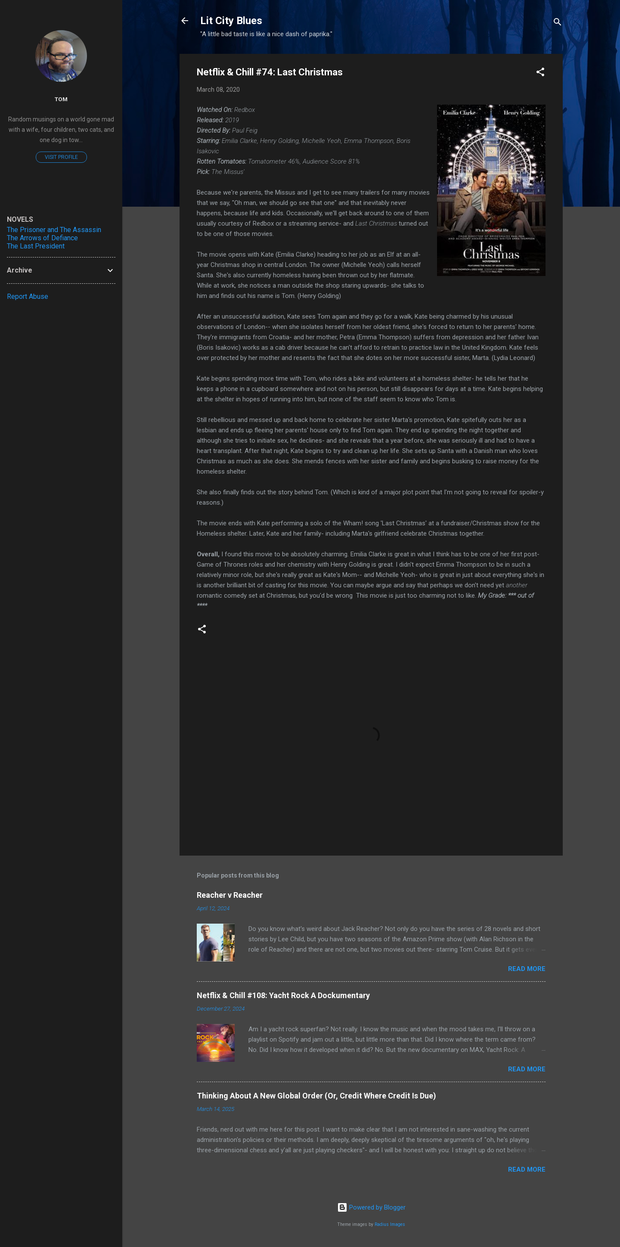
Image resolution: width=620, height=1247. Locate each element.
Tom (61, 99)
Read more (527, 969)
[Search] (557, 23)
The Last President (36, 246)
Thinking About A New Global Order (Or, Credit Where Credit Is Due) (316, 1095)
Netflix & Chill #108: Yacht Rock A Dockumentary (283, 995)
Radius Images (390, 1224)
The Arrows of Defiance (42, 238)
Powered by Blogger (371, 1207)
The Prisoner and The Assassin (54, 230)
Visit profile (61, 157)
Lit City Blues (231, 21)
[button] (540, 73)
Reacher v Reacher (230, 895)
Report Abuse (27, 296)
